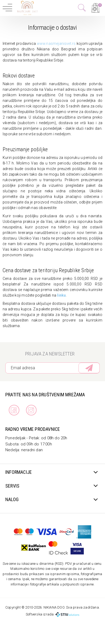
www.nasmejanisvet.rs (56, 43)
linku (61, 295)
